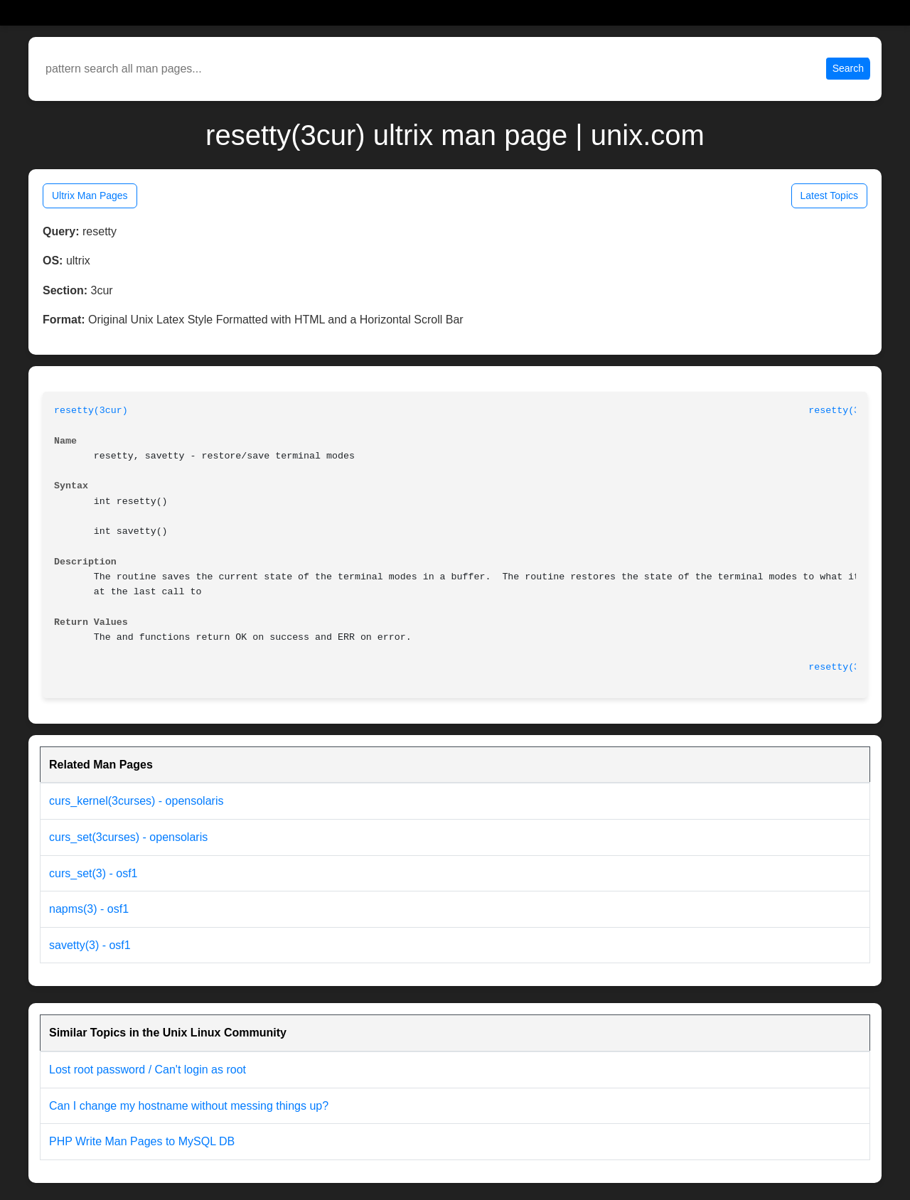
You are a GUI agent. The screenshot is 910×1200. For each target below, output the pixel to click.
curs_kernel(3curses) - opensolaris (136, 801)
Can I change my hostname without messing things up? (188, 1106)
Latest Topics (829, 195)
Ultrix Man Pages (90, 195)
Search (848, 68)
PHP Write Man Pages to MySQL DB (142, 1141)
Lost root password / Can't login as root (147, 1070)
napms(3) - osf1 (89, 909)
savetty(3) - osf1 (90, 945)
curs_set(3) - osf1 (93, 873)
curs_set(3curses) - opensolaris (128, 837)
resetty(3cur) (91, 410)
